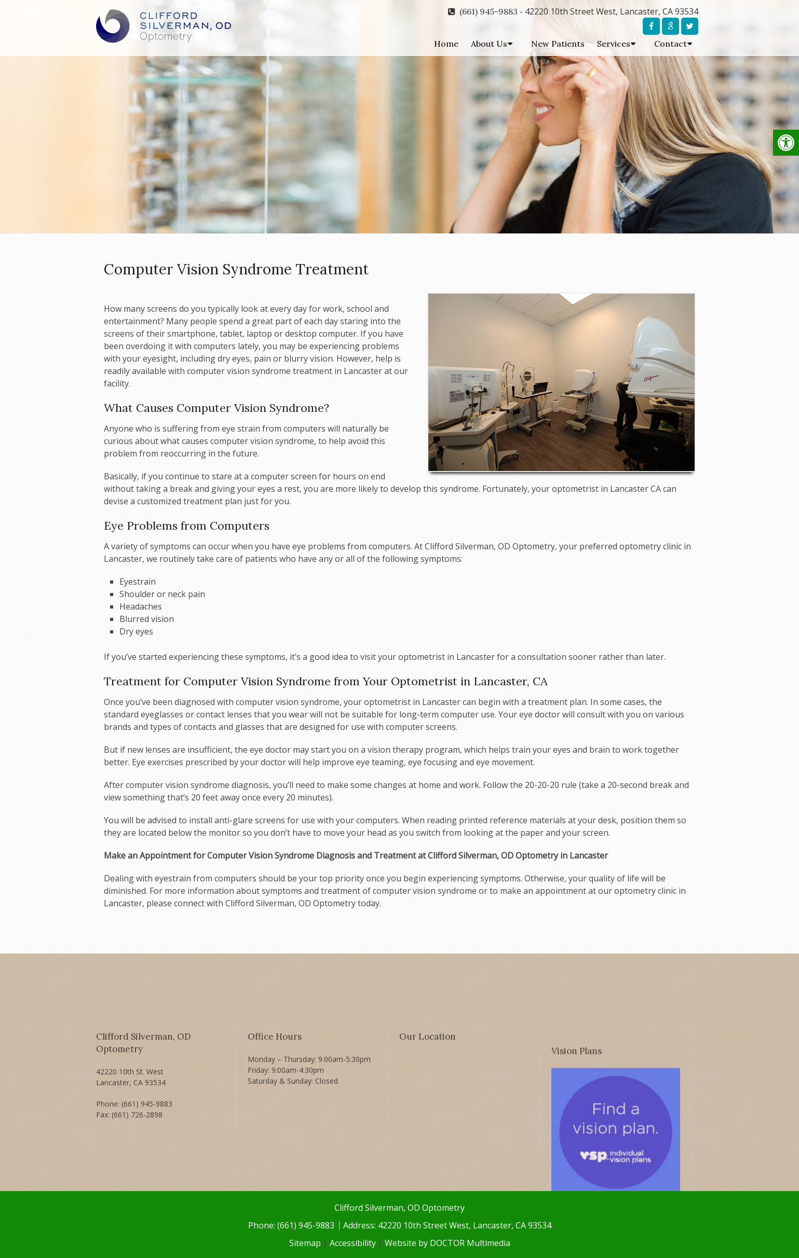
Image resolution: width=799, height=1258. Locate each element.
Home (446, 43)
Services (613, 43)
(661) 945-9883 (488, 11)
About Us (489, 43)
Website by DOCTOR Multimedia (447, 1243)
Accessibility (353, 1243)
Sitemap (305, 1243)
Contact (670, 43)
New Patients (558, 43)
